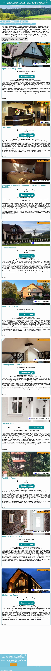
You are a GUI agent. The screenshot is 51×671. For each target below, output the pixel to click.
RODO (17, 661)
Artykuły (31, 23)
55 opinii (33, 615)
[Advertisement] (25, 652)
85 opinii (34, 496)
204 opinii (34, 555)
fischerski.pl (47, 1)
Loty (5, 23)
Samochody (13, 23)
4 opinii (35, 381)
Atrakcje (22, 23)
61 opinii (35, 81)
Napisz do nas (42, 666)
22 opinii (33, 322)
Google (23, 655)
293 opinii (31, 140)
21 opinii (33, 263)
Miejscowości (24, 21)
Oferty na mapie (15, 21)
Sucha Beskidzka (43, 43)
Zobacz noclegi (27, 77)
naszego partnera (36, 93)
